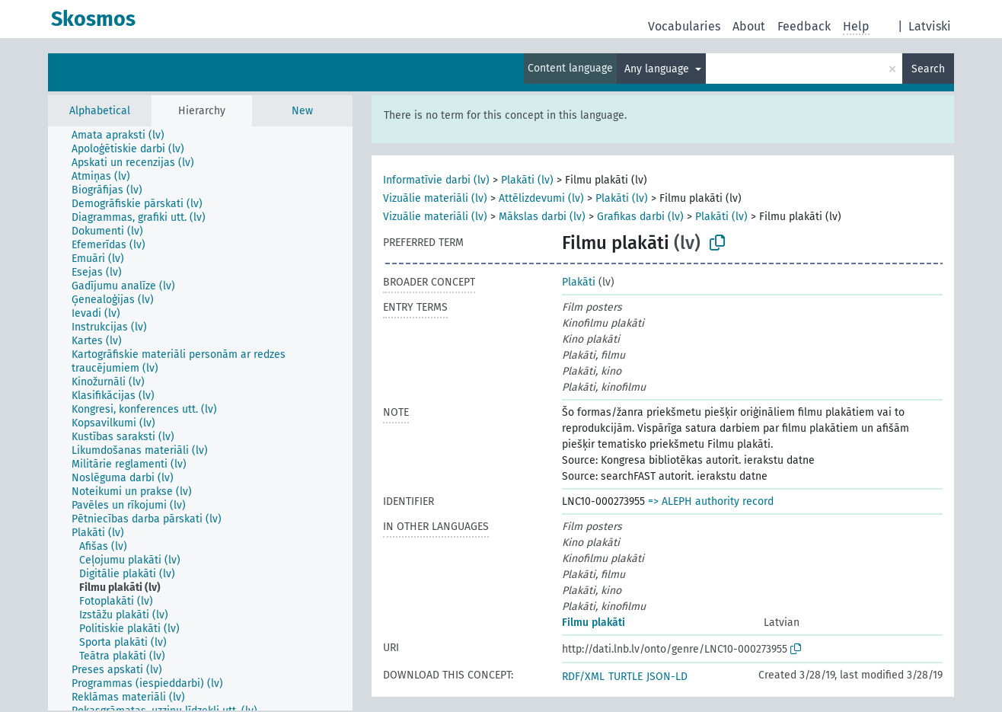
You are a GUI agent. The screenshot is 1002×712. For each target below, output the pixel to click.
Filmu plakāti (593, 622)
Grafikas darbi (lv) (640, 216)
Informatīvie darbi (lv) (436, 180)
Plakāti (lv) (527, 180)
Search (928, 68)
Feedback (804, 26)
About (748, 26)
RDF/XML (583, 676)
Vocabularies (684, 26)
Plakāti (578, 282)
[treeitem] (124, 135)
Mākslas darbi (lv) (542, 216)
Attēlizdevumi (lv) (541, 198)
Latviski (929, 26)
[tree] (200, 418)
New (302, 110)
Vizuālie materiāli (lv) (435, 198)
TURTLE (625, 676)
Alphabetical (99, 110)
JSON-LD (667, 676)
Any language (658, 68)
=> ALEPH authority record (711, 501)
